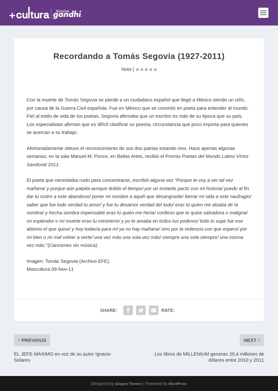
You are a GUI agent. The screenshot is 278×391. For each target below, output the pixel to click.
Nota (126, 69)
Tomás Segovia (81, 99)
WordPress (178, 384)
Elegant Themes (128, 384)
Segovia (109, 116)
